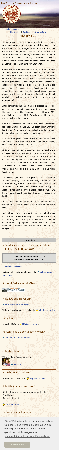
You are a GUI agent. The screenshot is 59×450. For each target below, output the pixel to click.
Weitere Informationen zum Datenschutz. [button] (27, 436)
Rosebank (15, 29)
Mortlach (14, 32)
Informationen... (12, 404)
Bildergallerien (41, 32)
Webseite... (18, 364)
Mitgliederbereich (47, 310)
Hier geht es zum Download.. (18, 337)
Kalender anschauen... (15, 266)
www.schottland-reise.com (17, 304)
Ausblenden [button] (17, 444)
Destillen (8, 29)
